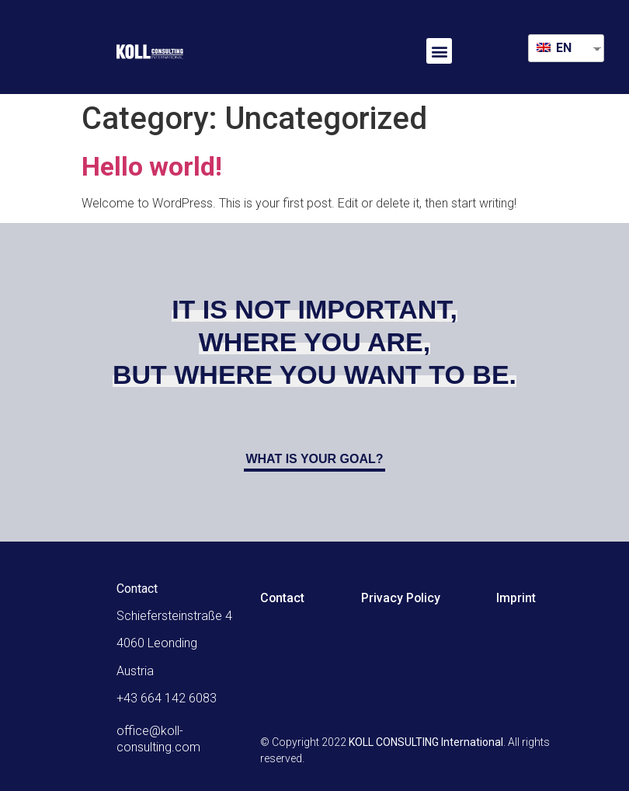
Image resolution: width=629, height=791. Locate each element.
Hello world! (152, 166)
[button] (439, 51)
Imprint (518, 598)
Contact (282, 598)
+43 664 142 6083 (166, 698)
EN (554, 47)
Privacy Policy (402, 598)
